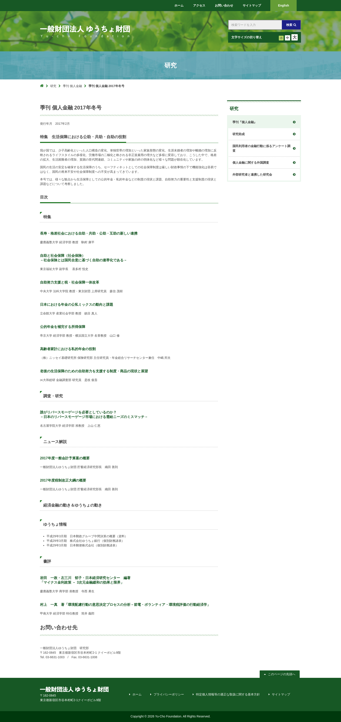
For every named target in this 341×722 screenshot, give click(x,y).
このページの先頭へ (280, 674)
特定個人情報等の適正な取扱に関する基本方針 (228, 694)
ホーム (137, 694)
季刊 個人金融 (72, 86)
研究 (53, 86)
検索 (289, 25)
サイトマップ (281, 694)
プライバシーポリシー (169, 694)
